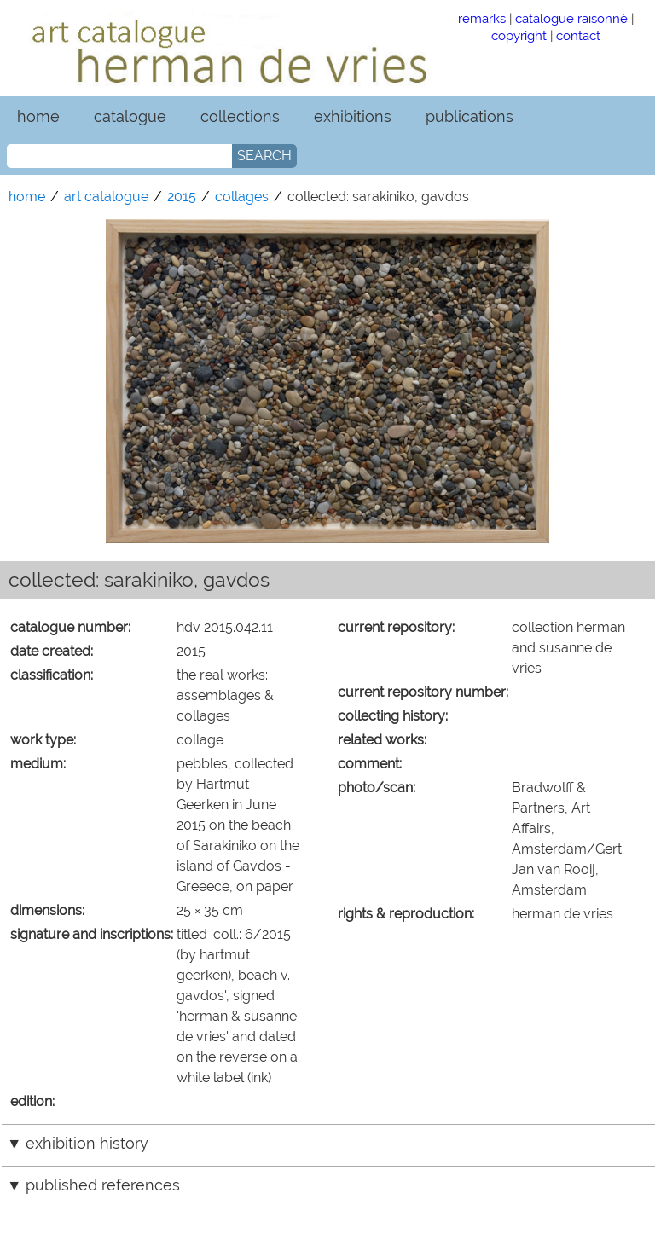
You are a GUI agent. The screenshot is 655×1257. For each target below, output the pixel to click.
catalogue (130, 116)
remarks (482, 18)
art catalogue (106, 196)
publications (469, 116)
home (38, 116)
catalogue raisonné (571, 18)
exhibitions (352, 116)
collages (242, 196)
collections (240, 116)
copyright (519, 35)
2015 (181, 196)
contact (578, 35)
